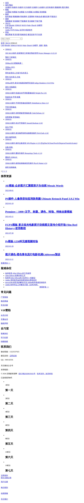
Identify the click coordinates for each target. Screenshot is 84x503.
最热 (45, 45)
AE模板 (8, 12)
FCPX (12, 30)
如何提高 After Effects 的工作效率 (18, 273)
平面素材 (23, 21)
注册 (7, 41)
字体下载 (38, 21)
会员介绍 (4, 315)
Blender (12, 25)
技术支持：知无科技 (45, 374)
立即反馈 (13, 356)
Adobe (7, 30)
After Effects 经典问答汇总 (15, 275)
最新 (41, 45)
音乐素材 (31, 21)
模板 (7, 10)
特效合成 (38, 16)
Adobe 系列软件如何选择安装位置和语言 (21, 280)
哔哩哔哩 (4, 341)
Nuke (29, 25)
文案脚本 (31, 16)
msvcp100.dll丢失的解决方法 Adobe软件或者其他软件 (25, 282)
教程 (7, 14)
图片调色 (65, 7)
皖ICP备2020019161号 (27, 374)
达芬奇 (22, 30)
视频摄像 (16, 16)
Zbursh (33, 25)
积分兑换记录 (6, 478)
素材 (7, 19)
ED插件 (35, 7)
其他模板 (42, 12)
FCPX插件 (27, 7)
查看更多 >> (5, 263)
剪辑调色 (23, 16)
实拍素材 (16, 21)
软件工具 (8, 28)
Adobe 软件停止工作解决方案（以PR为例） (22, 285)
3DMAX (18, 25)
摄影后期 (46, 16)
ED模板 (36, 12)
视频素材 (8, 21)
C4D (7, 25)
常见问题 (16, 34)
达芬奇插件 (50, 7)
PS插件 (20, 7)
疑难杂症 (23, 34)
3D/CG (7, 23)
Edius (17, 30)
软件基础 (8, 16)
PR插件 (14, 7)
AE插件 (8, 7)
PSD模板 (21, 12)
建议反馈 (31, 34)
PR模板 (14, 12)
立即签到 (4, 475)
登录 (2, 41)
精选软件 (28, 30)
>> (4, 171)
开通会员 (4, 319)
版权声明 (4, 323)
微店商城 (8, 34)
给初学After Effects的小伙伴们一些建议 (20, 278)
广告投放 (4, 297)
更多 (7, 32)
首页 (7, 3)
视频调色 (58, 7)
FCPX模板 (29, 12)
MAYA (24, 25)
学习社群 (38, 34)
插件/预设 (9, 5)
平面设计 (53, 16)
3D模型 (39, 25)
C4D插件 (41, 7)
